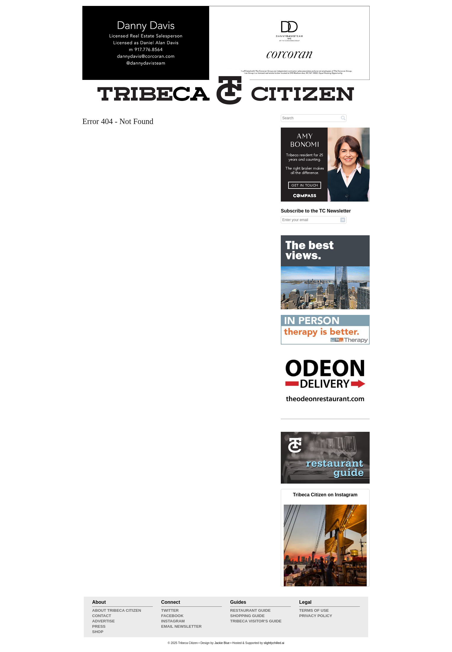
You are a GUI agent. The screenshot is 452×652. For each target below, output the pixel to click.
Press (98, 626)
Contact (101, 616)
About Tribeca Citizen (116, 610)
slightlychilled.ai (274, 643)
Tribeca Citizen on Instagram (325, 494)
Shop (97, 632)
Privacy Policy (315, 616)
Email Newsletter (181, 626)
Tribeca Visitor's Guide (256, 621)
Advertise (103, 621)
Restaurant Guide (250, 610)
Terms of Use (314, 610)
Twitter (170, 610)
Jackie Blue (222, 643)
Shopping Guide (247, 616)
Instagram (173, 621)
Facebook (172, 616)
